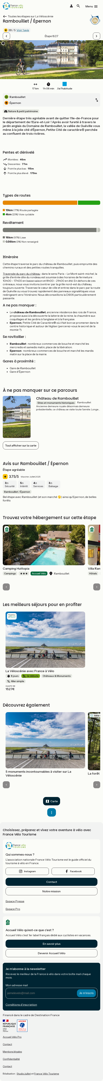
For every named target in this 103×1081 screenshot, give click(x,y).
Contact (51, 882)
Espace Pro (13, 909)
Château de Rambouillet (57, 398)
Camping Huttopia (16, 568)
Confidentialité (11, 1059)
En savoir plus (51, 943)
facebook (76, 871)
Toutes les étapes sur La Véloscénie (30, 16)
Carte (54, 801)
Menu (89, 6)
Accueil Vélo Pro (12, 1037)
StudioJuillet (24, 1073)
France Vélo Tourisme (46, 1073)
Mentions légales (12, 1051)
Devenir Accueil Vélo (51, 953)
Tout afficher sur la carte (20, 445)
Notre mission (51, 891)
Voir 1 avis (23, 30)
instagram (30, 871)
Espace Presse (15, 901)
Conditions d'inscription (21, 1004)
